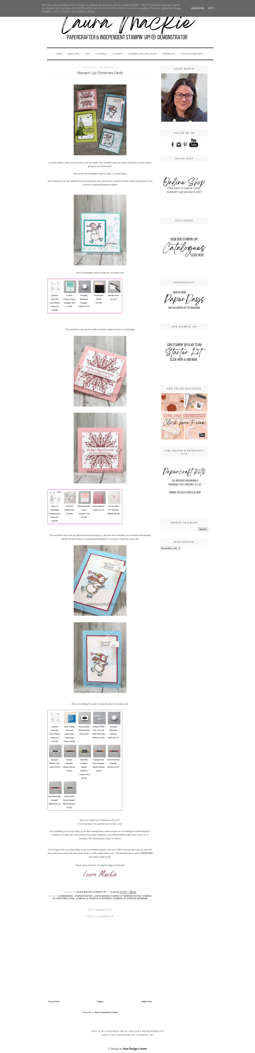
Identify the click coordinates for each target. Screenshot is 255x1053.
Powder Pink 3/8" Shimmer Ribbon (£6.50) (113, 510)
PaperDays (169, 54)
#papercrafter (83, 896)
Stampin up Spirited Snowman (130, 899)
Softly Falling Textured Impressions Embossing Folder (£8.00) (69, 734)
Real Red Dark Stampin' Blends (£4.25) (113, 763)
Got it (211, 8)
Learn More (197, 8)
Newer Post (53, 1001)
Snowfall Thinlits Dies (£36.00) (69, 510)
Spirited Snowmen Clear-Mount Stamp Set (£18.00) (54, 302)
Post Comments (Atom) (106, 1012)
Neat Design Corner (135, 1048)
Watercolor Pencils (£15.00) (98, 299)
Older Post (146, 1001)
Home (59, 54)
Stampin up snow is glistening (94, 899)
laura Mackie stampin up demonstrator (117, 896)
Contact (118, 54)
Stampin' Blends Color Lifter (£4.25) (54, 763)
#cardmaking (65, 896)
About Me (73, 54)
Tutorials (101, 54)
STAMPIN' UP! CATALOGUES (142, 54)
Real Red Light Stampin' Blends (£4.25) (55, 800)
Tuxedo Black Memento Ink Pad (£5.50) (83, 730)
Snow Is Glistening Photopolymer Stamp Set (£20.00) (54, 513)
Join (86, 54)
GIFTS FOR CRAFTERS (192, 54)
